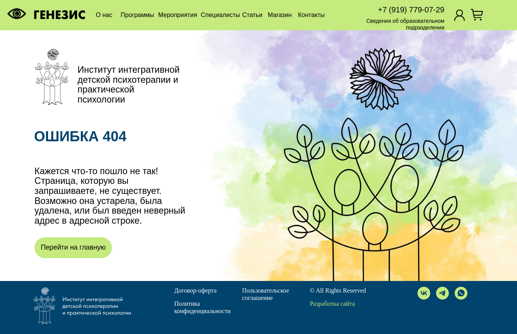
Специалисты (220, 15)
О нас (104, 15)
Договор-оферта (195, 290)
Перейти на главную (73, 247)
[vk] (423, 293)
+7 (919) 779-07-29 (411, 9)
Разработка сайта (332, 303)
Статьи (252, 15)
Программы (137, 15)
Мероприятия (177, 15)
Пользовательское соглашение (265, 294)
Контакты (311, 15)
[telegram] (442, 293)
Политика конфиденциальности (202, 307)
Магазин (280, 15)
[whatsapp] (461, 293)
